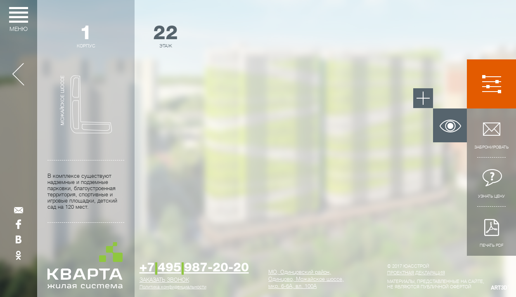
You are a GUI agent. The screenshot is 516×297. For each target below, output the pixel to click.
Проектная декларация (416, 273)
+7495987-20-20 (194, 268)
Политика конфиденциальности (173, 287)
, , (306, 279)
